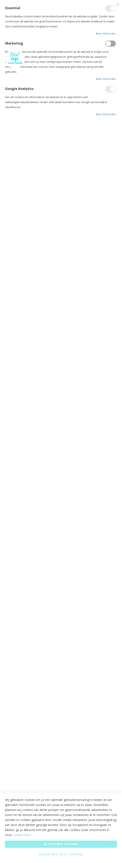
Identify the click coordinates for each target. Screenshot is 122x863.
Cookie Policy (22, 835)
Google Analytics (110, 89)
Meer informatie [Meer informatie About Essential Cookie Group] (106, 33)
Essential (110, 8)
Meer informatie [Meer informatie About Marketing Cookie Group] (106, 79)
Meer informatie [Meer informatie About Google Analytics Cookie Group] (106, 114)
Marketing (110, 44)
